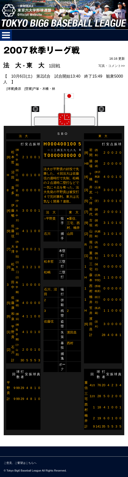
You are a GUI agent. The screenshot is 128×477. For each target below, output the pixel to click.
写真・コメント (109, 66)
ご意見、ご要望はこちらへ (20, 462)
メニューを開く (6, 35)
